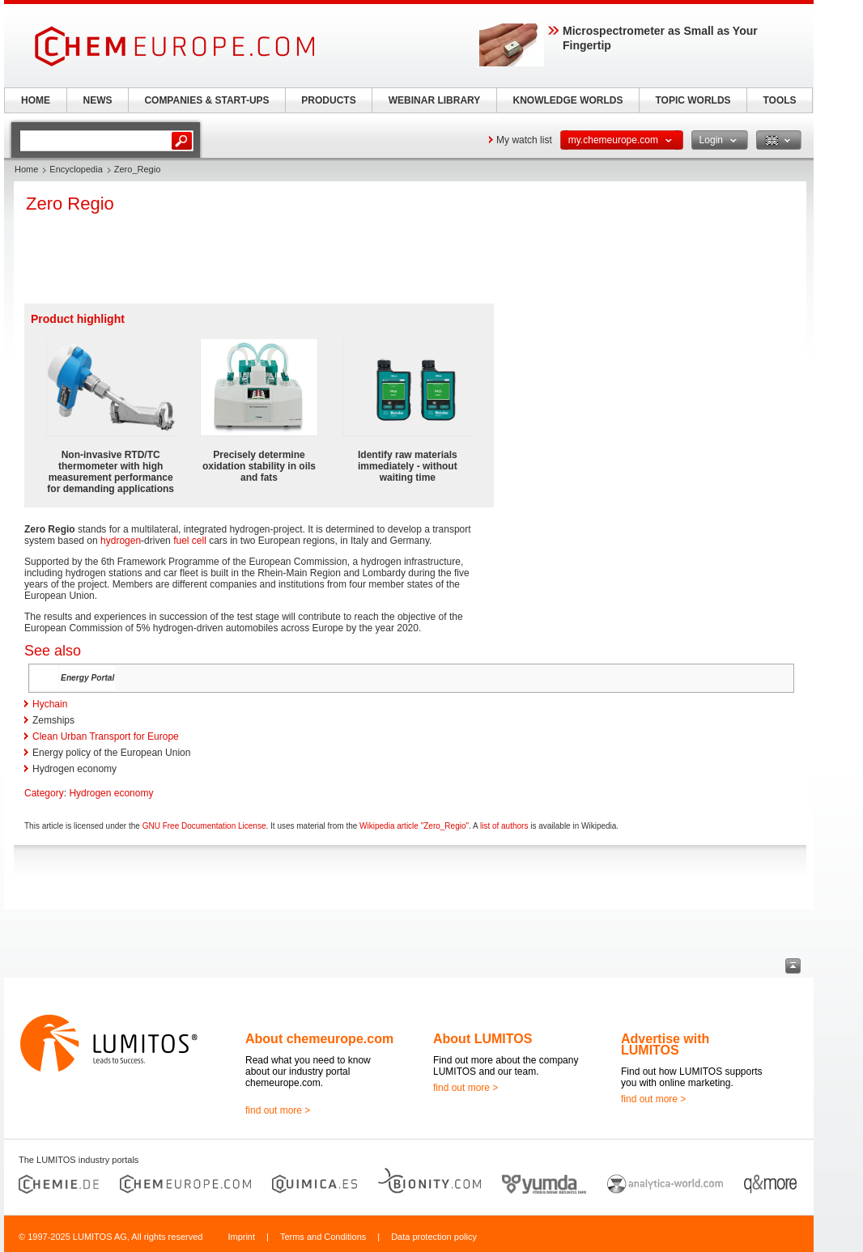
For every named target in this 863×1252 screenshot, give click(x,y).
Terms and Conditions (323, 1236)
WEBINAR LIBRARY (435, 100)
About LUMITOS (482, 1039)
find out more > (277, 1110)
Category (44, 793)
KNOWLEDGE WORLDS (568, 100)
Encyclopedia (75, 169)
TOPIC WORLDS (692, 100)
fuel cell (189, 540)
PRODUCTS (328, 100)
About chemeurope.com (319, 1039)
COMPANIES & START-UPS (206, 100)
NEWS (98, 100)
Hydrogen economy (111, 793)
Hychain (49, 704)
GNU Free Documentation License (204, 825)
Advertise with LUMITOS (665, 1044)
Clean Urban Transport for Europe (105, 736)
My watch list (524, 140)
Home (26, 169)
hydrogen (120, 540)
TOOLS (779, 100)
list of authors (504, 825)
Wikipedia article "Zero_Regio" (414, 825)
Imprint (241, 1236)
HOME (35, 100)
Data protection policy (434, 1236)
